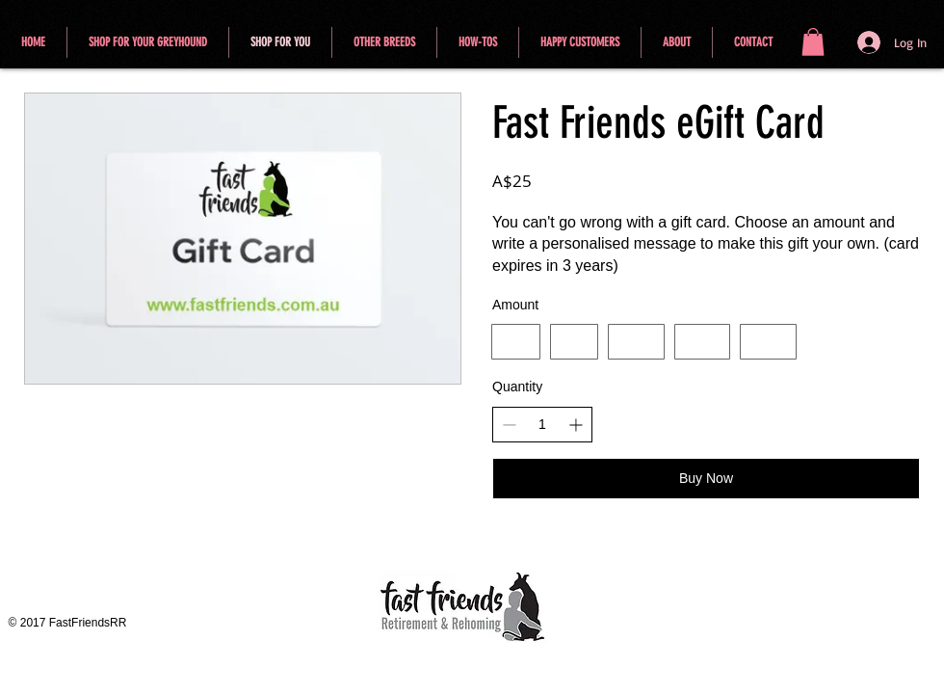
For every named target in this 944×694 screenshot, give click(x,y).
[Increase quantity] (575, 424)
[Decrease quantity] (509, 424)
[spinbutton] (542, 425)
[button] (813, 42)
